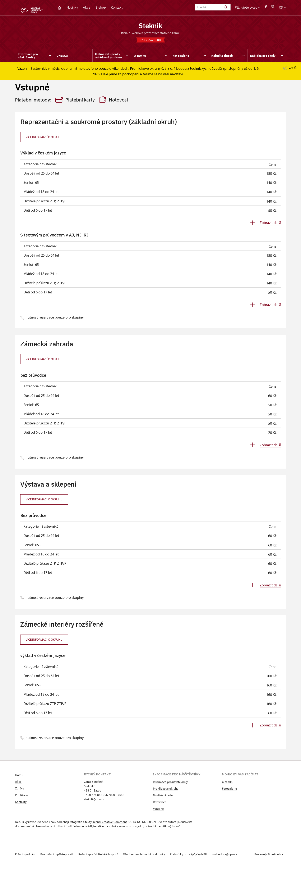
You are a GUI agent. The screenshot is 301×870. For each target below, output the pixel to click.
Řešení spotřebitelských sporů (103, 856)
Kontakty (21, 804)
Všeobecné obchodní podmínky (151, 856)
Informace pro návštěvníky (170, 784)
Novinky (72, 7)
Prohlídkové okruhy (165, 790)
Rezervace (159, 804)
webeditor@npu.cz (235, 856)
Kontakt (117, 7)
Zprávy (19, 790)
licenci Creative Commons (109, 824)
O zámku (227, 784)
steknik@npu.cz (94, 801)
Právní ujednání (25, 856)
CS (282, 7)
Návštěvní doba (163, 797)
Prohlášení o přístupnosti (59, 856)
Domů (19, 777)
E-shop (101, 7)
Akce (87, 7)
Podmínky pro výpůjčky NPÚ (198, 856)
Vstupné (158, 810)
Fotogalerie (229, 790)
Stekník (150, 26)
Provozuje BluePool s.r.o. (270, 856)
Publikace (21, 797)
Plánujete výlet (247, 7)
